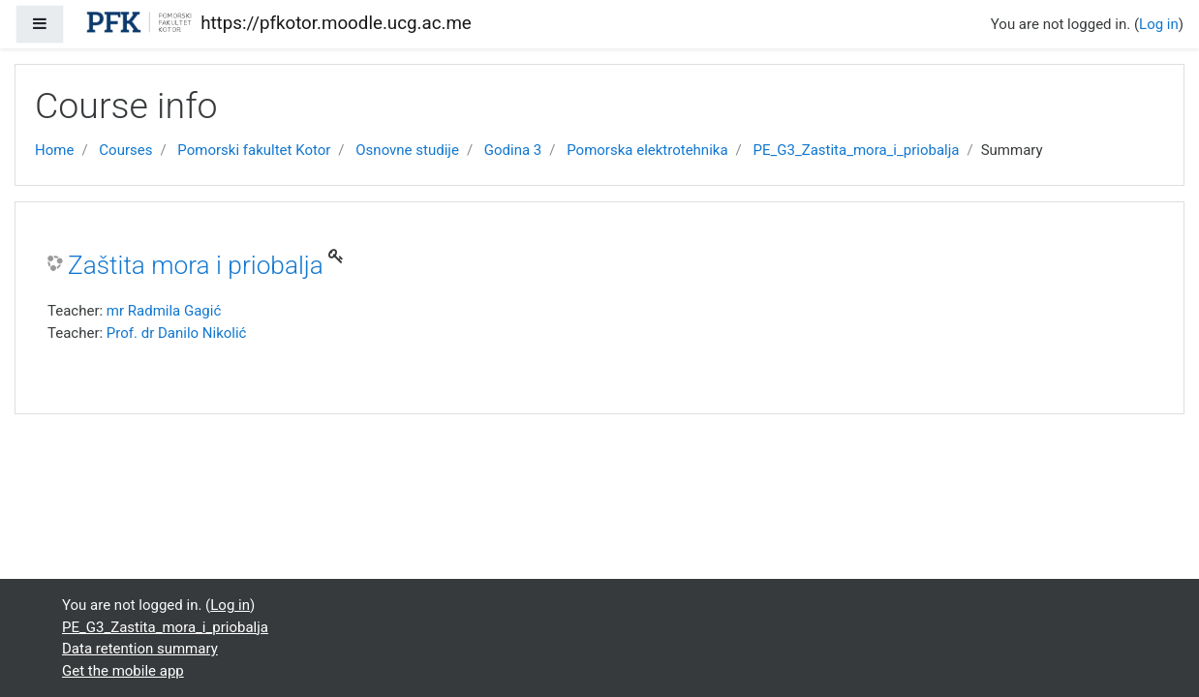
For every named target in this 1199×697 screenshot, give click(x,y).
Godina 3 (512, 150)
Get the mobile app (123, 671)
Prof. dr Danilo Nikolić (177, 333)
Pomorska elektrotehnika (647, 150)
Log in (1159, 24)
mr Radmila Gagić (164, 310)
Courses (125, 150)
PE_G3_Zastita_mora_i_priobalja (856, 150)
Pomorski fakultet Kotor (253, 150)
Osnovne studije (407, 150)
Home (54, 150)
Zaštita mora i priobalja (195, 265)
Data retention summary (140, 648)
